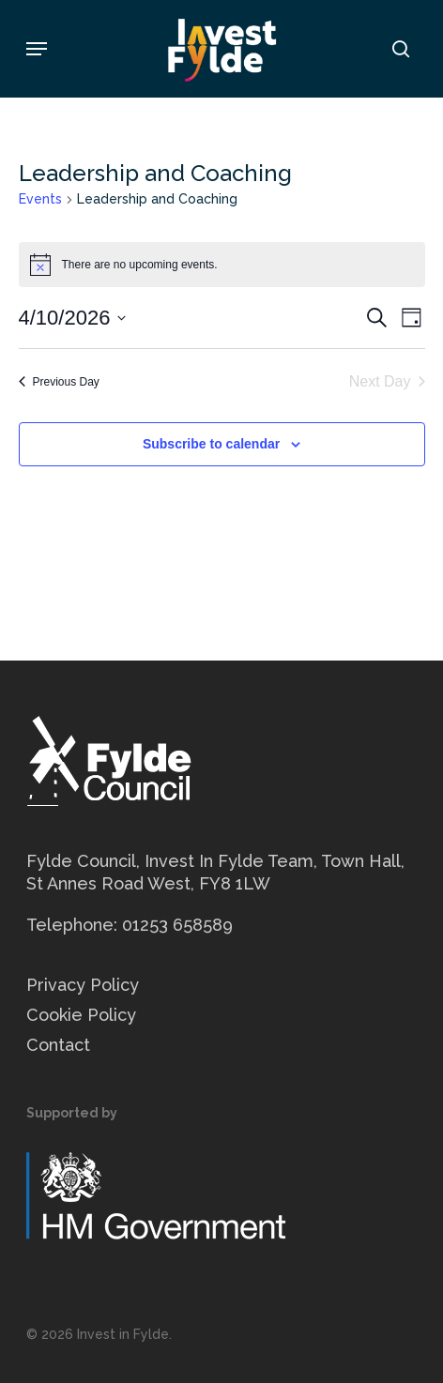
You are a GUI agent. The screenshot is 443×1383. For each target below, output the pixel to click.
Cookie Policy (81, 1015)
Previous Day (59, 381)
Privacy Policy (82, 985)
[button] (36, 48)
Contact (58, 1045)
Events (40, 198)
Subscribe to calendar (211, 443)
